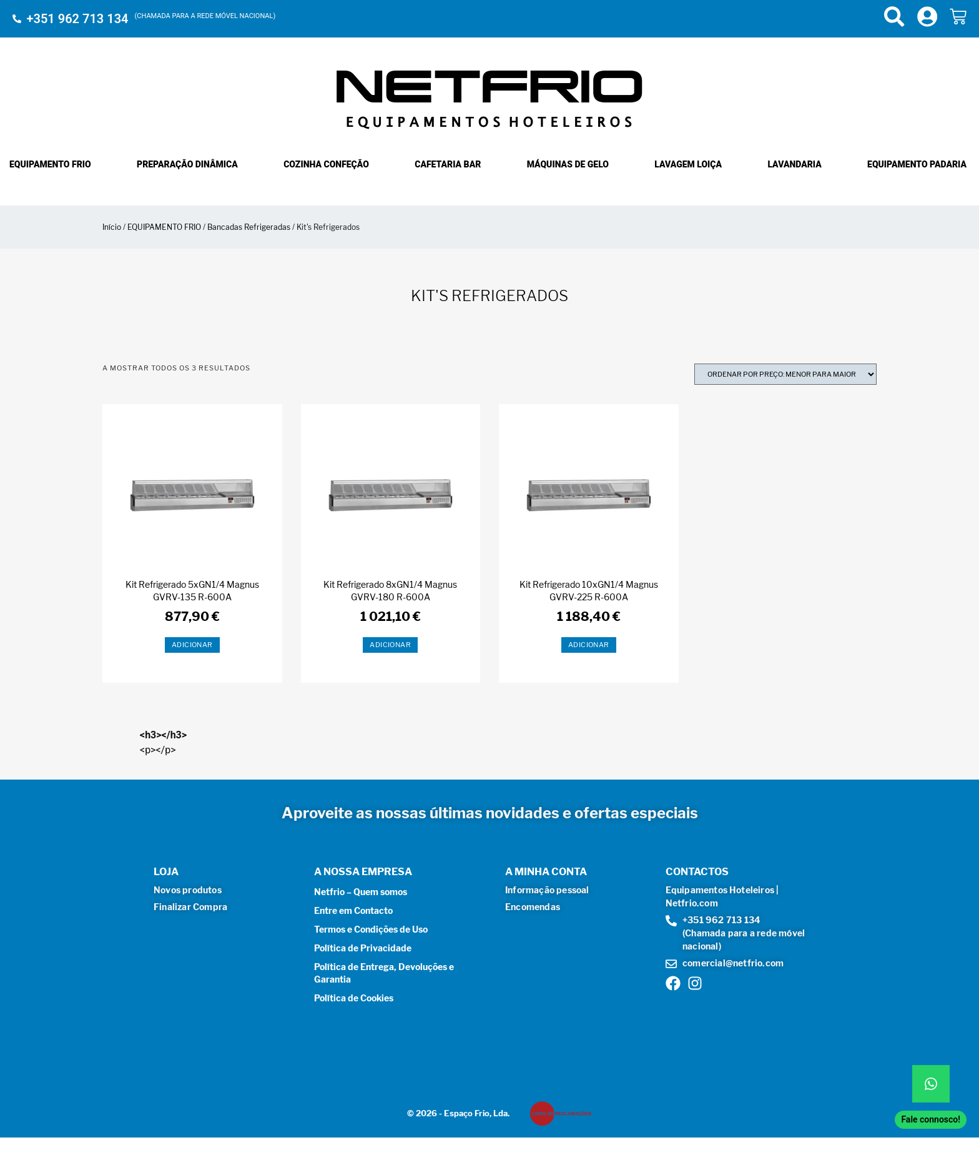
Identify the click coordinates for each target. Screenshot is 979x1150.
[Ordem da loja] (785, 374)
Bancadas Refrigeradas (248, 227)
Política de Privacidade (362, 948)
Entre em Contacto (353, 910)
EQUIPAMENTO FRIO (164, 227)
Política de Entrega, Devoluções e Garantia (384, 972)
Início (111, 227)
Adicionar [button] (192, 644)
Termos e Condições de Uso (371, 929)
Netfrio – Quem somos (360, 891)
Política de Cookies (353, 998)
